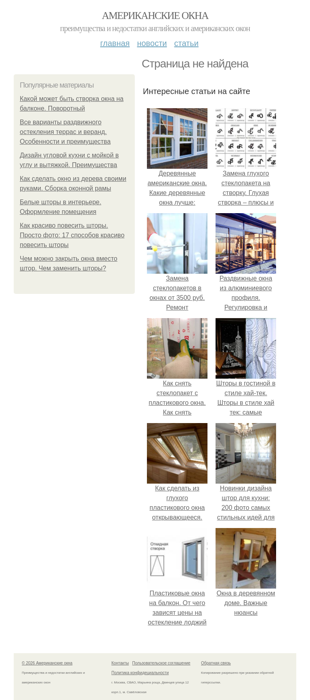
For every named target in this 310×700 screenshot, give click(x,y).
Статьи (186, 43)
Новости (152, 43)
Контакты (120, 663)
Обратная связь (216, 663)
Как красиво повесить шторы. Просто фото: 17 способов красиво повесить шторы (72, 235)
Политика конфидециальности (140, 673)
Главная (115, 43)
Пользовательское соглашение (161, 663)
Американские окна (155, 15)
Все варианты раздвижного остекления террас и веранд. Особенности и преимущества (65, 132)
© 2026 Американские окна (47, 663)
